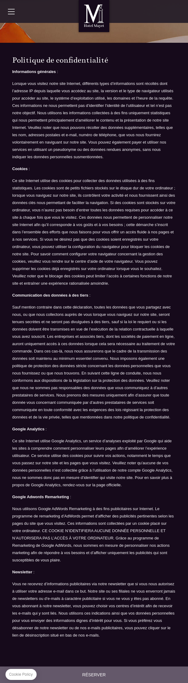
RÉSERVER (94, 674)
